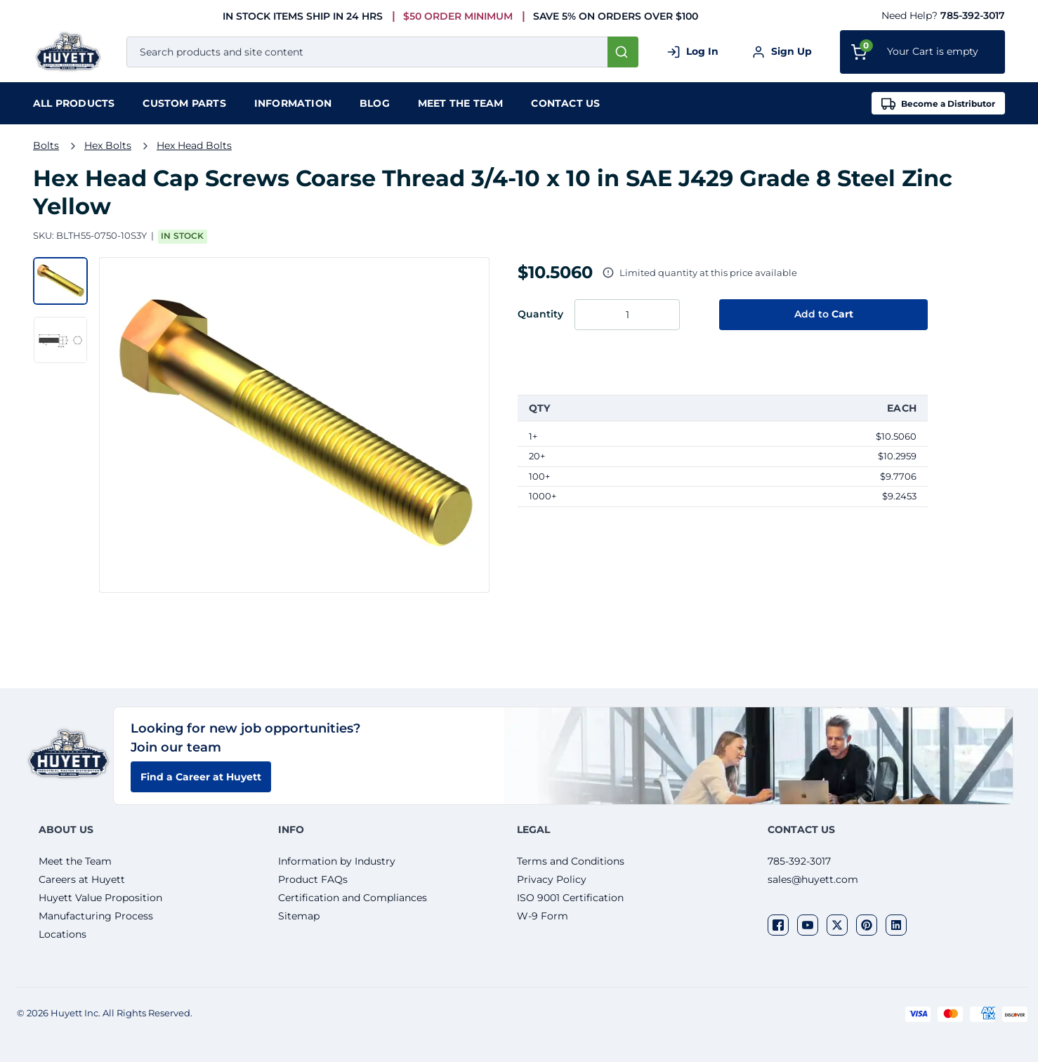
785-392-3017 (972, 15)
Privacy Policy (551, 879)
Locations (62, 934)
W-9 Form (542, 916)
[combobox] (382, 52)
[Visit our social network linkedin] (896, 925)
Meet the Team (75, 861)
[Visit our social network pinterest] (866, 925)
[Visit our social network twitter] (837, 925)
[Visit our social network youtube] (807, 925)
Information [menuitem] (292, 103)
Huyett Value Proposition (100, 897)
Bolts (46, 145)
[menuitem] (73, 103)
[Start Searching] (622, 52)
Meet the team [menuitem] (461, 103)
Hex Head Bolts (194, 145)
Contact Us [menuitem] (565, 103)
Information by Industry (336, 861)
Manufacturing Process (96, 916)
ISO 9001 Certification (570, 897)
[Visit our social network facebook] (778, 925)
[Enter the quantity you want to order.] (627, 314)
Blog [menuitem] (375, 103)
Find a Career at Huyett (200, 777)
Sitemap (299, 916)
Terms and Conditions (570, 861)
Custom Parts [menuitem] (184, 103)
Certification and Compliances (352, 897)
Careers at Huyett (82, 879)
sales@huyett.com (813, 879)
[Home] (71, 51)
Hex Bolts (107, 145)
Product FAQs (313, 879)
